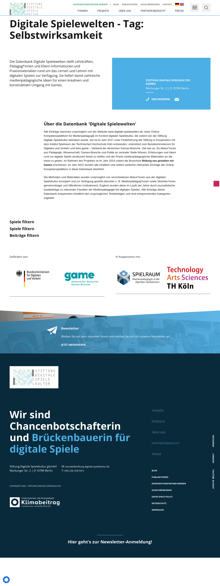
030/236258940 (163, 122)
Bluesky (213, 511)
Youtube (213, 493)
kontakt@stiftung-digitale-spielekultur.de (182, 122)
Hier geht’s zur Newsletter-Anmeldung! (110, 570)
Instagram (213, 457)
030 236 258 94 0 (75, 494)
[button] (6, 579)
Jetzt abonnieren (73, 367)
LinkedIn (213, 476)
